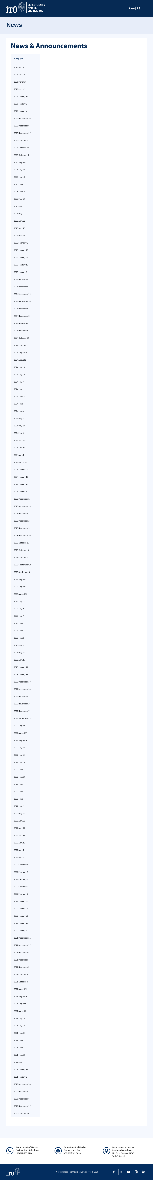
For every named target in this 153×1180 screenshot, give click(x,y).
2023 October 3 (21, 557)
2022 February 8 (21, 879)
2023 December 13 (22, 520)
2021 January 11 (21, 1069)
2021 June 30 (19, 1033)
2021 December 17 (22, 945)
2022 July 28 (19, 747)
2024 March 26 (20, 462)
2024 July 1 (19, 389)
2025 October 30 (21, 147)
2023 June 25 (19, 623)
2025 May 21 (19, 206)
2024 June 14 (19, 396)
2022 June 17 (19, 784)
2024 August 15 (20, 352)
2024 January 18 (21, 484)
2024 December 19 (22, 294)
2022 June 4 (19, 798)
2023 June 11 (19, 630)
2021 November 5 (21, 967)
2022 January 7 (20, 930)
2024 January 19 (21, 477)
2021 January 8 (20, 1076)
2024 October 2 (21, 345)
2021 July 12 (19, 1025)
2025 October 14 (21, 155)
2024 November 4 (21, 330)
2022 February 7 (21, 886)
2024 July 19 (19, 367)
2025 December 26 (22, 118)
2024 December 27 (22, 279)
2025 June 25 (19, 184)
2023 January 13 (21, 674)
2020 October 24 (21, 1113)
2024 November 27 (22, 323)
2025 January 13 (21, 264)
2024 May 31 (19, 418)
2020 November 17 (22, 1106)
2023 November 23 (22, 528)
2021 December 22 (22, 937)
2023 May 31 (19, 645)
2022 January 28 (21, 908)
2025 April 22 (19, 220)
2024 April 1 (19, 455)
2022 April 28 (19, 820)
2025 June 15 (19, 191)
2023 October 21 (21, 542)
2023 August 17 (20, 579)
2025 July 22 (19, 169)
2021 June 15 (19, 1055)
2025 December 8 (21, 125)
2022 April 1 (19, 850)
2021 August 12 (20, 989)
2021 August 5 (20, 1003)
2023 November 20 (22, 535)
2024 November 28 (22, 316)
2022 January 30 (21, 901)
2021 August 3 (20, 1011)
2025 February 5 (21, 242)
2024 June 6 (19, 411)
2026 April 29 (19, 67)
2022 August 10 (20, 740)
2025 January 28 (21, 250)
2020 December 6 (21, 1098)
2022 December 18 (22, 696)
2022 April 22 (19, 828)
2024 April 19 (19, 447)
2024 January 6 (20, 491)
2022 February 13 (21, 864)
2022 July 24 (19, 762)
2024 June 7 (19, 403)
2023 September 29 (22, 564)
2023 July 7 (19, 616)
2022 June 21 (19, 769)
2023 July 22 (19, 601)
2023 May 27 (19, 652)
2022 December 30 (22, 681)
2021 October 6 (21, 974)
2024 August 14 (20, 359)
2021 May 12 (19, 1062)
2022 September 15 (22, 718)
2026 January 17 (21, 96)
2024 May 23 (19, 425)
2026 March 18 (20, 81)
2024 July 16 (19, 374)
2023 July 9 (19, 608)
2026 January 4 (20, 111)
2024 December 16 (22, 301)
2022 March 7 (19, 857)
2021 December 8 (21, 952)
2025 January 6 (20, 272)
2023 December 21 (22, 499)
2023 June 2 (19, 638)
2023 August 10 (20, 594)
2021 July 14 (19, 1018)
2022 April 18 (19, 835)
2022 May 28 (19, 813)
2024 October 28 (21, 338)
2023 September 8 (22, 572)
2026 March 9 (19, 89)
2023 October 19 (21, 550)
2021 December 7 (21, 959)
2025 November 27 (22, 133)
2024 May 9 (19, 433)
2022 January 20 (21, 916)
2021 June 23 (19, 1047)
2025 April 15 (19, 228)
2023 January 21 (21, 667)
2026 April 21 (19, 74)
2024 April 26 (19, 440)
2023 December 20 (22, 506)
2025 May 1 (19, 213)
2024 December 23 (22, 286)
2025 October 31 (21, 140)
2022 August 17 (20, 733)
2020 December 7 (21, 1091)
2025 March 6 (19, 235)
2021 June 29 (19, 1040)
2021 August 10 (20, 996)
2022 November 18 (22, 703)
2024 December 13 (22, 308)
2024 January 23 (21, 469)
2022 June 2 (19, 806)
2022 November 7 (21, 711)
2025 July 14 (19, 177)
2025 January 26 (21, 257)
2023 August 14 (20, 586)
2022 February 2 (21, 894)
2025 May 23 (19, 199)
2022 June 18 (19, 777)
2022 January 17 (21, 923)
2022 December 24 (22, 689)
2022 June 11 (19, 791)
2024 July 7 (19, 381)
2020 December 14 (22, 1084)
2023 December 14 (22, 513)
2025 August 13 (20, 162)
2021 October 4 (21, 981)
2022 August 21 (20, 725)
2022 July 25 (19, 755)
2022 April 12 (19, 842)
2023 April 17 (19, 659)
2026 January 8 (20, 103)
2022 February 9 (21, 872)
